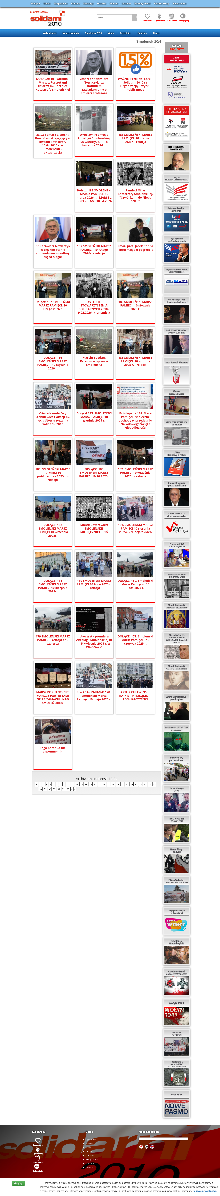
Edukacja (88, 3)
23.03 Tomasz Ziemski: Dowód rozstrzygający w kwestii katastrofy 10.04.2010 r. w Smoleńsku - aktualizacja (52, 143)
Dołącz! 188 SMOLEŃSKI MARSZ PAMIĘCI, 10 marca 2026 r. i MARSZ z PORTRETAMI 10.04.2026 (94, 196)
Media (46, 3)
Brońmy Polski (142, 3)
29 (154, 784)
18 (104, 784)
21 (118, 784)
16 (95, 784)
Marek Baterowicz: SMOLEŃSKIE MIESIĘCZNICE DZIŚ (94, 528)
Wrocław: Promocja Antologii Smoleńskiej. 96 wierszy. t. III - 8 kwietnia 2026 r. (94, 140)
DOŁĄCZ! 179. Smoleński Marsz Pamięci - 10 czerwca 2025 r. (135, 640)
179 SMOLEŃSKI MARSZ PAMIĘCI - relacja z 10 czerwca (52, 640)
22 (122, 784)
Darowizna (90, 1163)
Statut (88, 1147)
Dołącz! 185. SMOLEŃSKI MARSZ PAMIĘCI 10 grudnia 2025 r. (94, 416)
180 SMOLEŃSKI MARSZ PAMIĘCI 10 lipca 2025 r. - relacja (94, 584)
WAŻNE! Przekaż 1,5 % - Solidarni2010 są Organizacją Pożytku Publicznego (135, 84)
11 (72, 784)
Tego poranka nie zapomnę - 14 (52, 749)
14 (86, 784)
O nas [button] (157, 33)
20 (113, 784)
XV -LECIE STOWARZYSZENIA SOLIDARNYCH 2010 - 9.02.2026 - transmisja (94, 307)
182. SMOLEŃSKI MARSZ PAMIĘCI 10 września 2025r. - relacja (135, 472)
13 (81, 784)
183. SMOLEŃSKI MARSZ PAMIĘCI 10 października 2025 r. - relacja (53, 472)
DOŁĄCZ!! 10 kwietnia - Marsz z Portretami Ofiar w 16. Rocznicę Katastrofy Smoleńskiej (53, 84)
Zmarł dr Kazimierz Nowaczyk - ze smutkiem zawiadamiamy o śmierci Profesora (94, 85)
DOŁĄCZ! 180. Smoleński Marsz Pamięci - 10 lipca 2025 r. (135, 584)
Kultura (75, 3)
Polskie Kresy (161, 3)
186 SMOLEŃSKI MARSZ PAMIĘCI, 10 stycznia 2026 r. (135, 305)
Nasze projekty (70, 33)
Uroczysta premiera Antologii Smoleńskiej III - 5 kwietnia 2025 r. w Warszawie (94, 642)
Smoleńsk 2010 (93, 33)
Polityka (35, 3)
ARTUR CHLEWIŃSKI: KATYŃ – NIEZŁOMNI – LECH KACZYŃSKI (135, 695)
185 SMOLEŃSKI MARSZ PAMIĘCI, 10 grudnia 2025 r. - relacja (135, 361)
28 (150, 784)
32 (50, 789)
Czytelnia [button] (126, 33)
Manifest (89, 1143)
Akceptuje (18, 1183)
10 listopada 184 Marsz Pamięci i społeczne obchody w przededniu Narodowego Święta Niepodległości (135, 420)
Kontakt (89, 1167)
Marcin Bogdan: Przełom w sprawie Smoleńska (94, 359)
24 (131, 784)
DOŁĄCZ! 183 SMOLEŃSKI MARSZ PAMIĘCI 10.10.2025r (94, 472)
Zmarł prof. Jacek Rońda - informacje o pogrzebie (135, 247)
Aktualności (49, 33)
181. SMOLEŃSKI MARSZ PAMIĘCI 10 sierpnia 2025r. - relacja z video (135, 528)
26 (140, 784)
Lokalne (126, 3)
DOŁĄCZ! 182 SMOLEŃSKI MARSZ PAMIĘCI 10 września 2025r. (53, 530)
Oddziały (89, 1155)
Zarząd (88, 1151)
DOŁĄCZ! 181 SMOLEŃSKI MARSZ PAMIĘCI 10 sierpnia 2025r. (52, 586)
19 (109, 784)
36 (68, 789)
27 (145, 784)
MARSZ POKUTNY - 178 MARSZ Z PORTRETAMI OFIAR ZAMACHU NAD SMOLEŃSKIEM (53, 697)
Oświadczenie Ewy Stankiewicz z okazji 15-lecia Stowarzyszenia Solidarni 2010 (53, 418)
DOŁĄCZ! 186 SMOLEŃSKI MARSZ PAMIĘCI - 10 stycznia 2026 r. (53, 363)
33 (54, 789)
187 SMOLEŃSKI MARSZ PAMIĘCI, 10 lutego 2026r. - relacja (94, 249)
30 (40, 789)
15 (90, 784)
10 (68, 784)
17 (99, 784)
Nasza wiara (179, 3)
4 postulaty (90, 1139)
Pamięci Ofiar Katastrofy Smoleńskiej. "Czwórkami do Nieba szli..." (135, 196)
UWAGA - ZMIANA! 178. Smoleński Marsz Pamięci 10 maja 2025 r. (94, 695)
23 (127, 784)
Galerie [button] (142, 33)
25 (136, 784)
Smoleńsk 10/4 (148, 41)
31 (45, 789)
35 (63, 789)
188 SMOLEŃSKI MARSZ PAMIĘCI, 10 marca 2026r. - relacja (135, 138)
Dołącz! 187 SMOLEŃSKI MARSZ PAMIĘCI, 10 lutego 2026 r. (53, 305)
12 (77, 784)
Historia (101, 3)
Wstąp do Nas (91, 1159)
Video (111, 33)
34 (59, 789)
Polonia (114, 3)
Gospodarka (60, 3)
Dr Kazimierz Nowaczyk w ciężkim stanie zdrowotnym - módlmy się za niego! (53, 251)
